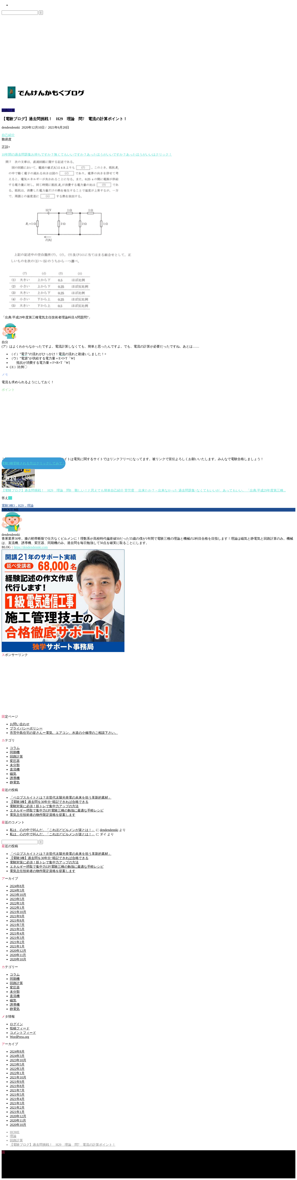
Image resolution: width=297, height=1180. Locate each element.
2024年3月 (17, 890)
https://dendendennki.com (31, 547)
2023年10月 (18, 894)
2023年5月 (17, 899)
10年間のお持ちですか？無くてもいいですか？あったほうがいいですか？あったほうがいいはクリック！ (87, 154)
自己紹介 (8, 135)
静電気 (15, 782)
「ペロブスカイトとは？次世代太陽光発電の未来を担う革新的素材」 (60, 797)
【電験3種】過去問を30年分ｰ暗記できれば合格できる (49, 802)
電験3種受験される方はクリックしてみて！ (33, 463)
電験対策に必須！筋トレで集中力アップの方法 (44, 806)
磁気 (13, 773)
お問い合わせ (17, 5)
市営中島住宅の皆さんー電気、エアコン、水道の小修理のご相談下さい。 (64, 732)
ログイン (16, 1024)
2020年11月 (18, 955)
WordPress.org (19, 1037)
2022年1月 (17, 907)
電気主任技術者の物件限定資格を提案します (42, 814)
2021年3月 (17, 937)
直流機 (15, 769)
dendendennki (109, 830)
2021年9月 (17, 916)
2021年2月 (17, 942)
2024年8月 (17, 886)
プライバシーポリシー (26, 728)
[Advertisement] (148, 45)
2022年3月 (17, 903)
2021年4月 (17, 933)
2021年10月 (18, 912)
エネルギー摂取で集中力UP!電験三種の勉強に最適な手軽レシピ (57, 810)
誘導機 (15, 778)
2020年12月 (18, 950)
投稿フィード (19, 1028)
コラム (15, 748)
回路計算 (8, 110)
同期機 (15, 752)
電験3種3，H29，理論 (18, 505)
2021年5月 (17, 929)
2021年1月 (17, 946)
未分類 (15, 765)
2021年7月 (17, 925)
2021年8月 (17, 920)
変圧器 (15, 761)
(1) (10, 498)
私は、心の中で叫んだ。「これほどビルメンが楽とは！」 (52, 830)
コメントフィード (23, 1032)
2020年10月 (18, 959)
